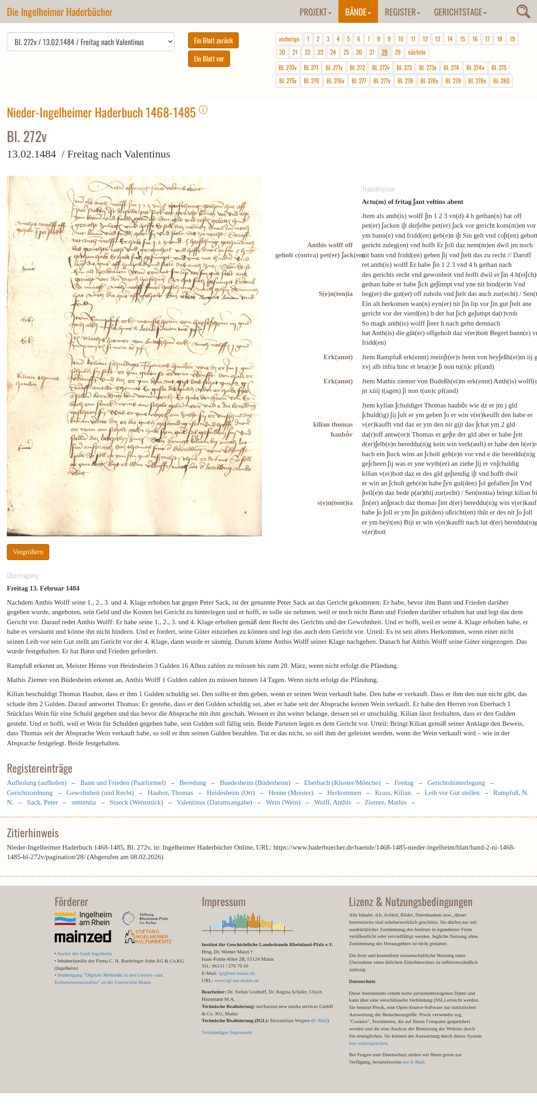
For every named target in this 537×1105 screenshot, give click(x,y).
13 (437, 38)
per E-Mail (413, 1061)
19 (512, 38)
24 (333, 51)
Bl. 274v (475, 67)
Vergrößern (28, 551)
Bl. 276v (335, 80)
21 (294, 51)
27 (371, 51)
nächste (417, 51)
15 (462, 38)
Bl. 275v (288, 80)
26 (359, 51)
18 (499, 38)
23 (320, 51)
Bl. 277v (381, 80)
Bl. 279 (453, 80)
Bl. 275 (498, 67)
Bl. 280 (501, 80)
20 (282, 51)
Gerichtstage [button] (460, 11)
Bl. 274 (451, 67)
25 (346, 51)
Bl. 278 (405, 80)
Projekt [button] (316, 11)
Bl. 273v (427, 67)
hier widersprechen (368, 1043)
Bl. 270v (288, 67)
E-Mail (320, 1020)
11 (413, 38)
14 (450, 38)
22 (307, 51)
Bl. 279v (477, 80)
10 (401, 38)
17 (487, 38)
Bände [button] (358, 11)
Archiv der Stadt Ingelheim (84, 953)
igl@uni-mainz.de (237, 973)
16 (475, 38)
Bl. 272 (357, 67)
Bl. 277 (359, 80)
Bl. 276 (311, 80)
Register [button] (402, 11)
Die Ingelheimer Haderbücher (60, 11)
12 (425, 38)
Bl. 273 (404, 67)
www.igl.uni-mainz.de (237, 980)
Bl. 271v (334, 67)
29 (398, 51)
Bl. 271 (311, 67)
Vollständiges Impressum (227, 1032)
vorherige (289, 38)
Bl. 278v (429, 80)
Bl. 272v (380, 67)
